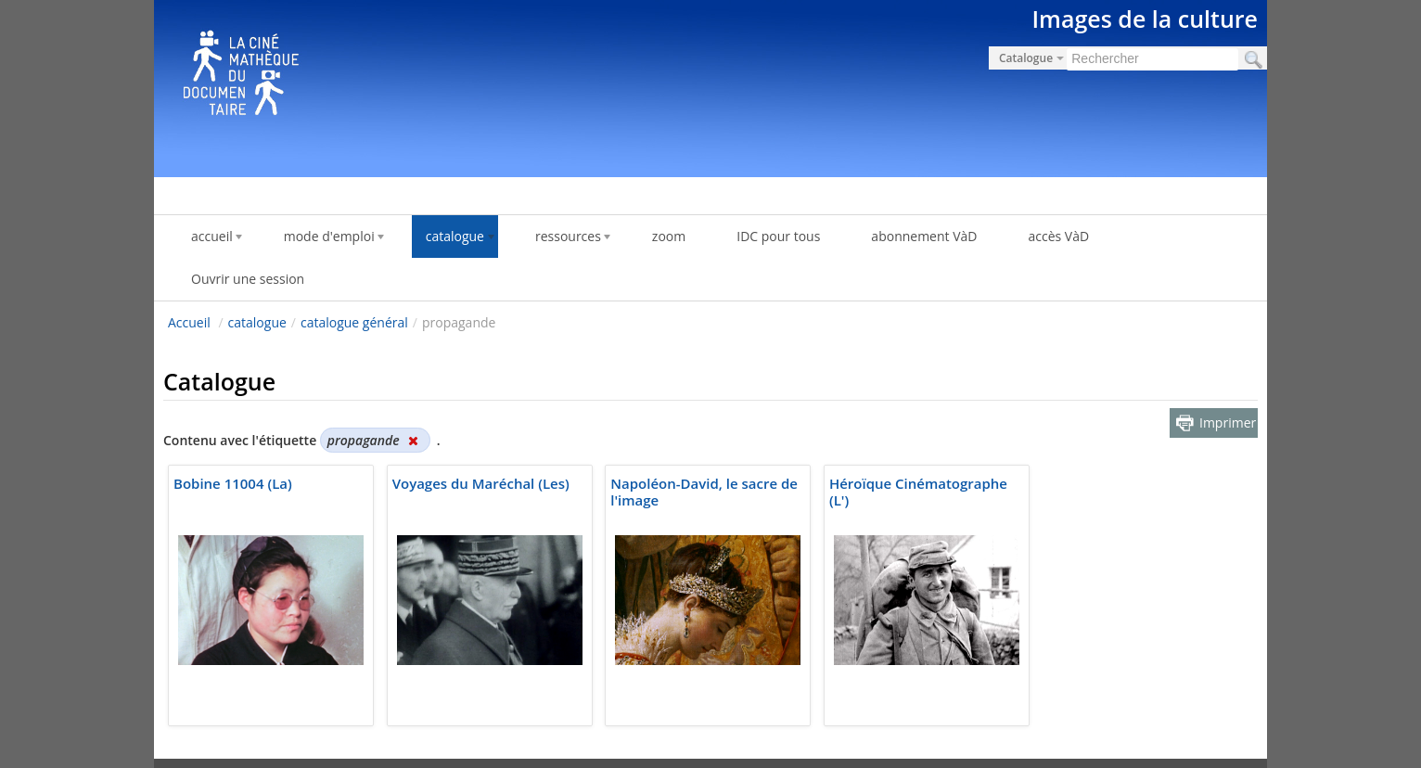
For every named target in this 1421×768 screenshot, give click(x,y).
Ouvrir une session (247, 279)
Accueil (189, 322)
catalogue (257, 322)
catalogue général (354, 322)
